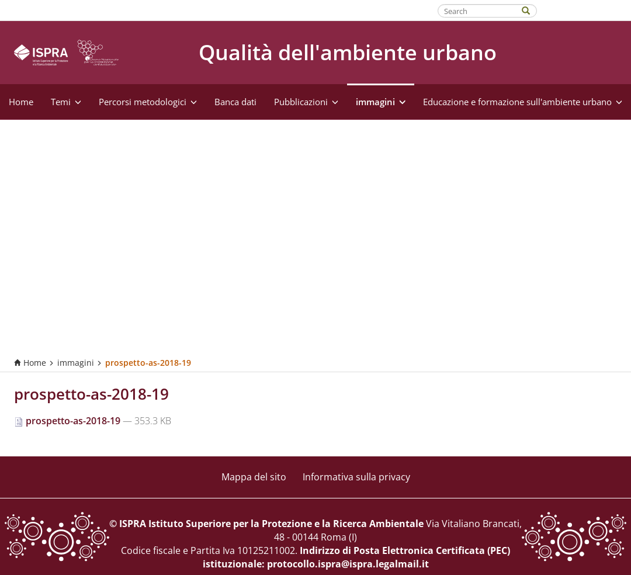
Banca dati (235, 102)
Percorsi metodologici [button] (148, 102)
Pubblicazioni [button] (306, 102)
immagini (75, 362)
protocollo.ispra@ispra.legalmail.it (348, 563)
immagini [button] (380, 102)
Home (21, 102)
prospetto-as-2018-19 (68, 420)
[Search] (532, 9)
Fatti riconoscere (584, 10)
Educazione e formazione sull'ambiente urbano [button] (522, 102)
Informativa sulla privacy (356, 476)
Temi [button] (66, 102)
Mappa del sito (253, 476)
